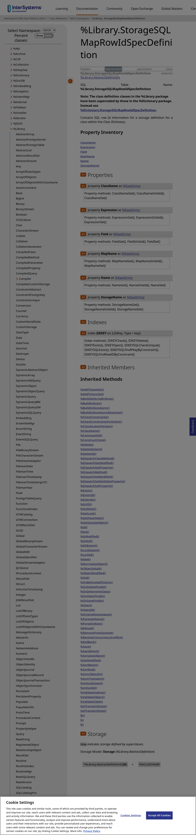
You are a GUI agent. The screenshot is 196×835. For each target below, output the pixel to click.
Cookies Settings (131, 818)
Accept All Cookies (159, 818)
